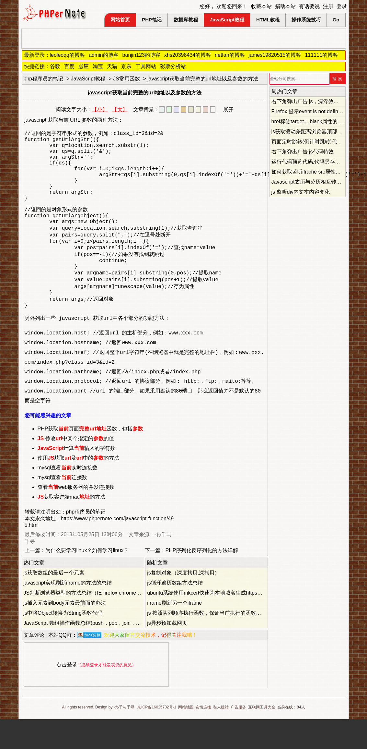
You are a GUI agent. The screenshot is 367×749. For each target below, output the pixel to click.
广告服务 (238, 737)
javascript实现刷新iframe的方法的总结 (68, 612)
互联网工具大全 (261, 737)
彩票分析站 (173, 66)
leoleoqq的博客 (67, 55)
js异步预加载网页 (167, 653)
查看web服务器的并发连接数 (76, 517)
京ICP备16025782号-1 (156, 737)
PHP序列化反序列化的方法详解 (202, 580)
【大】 (120, 109)
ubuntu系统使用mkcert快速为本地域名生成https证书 (207, 622)
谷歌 (55, 66)
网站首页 (120, 19)
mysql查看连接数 (62, 507)
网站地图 (186, 737)
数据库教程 (186, 19)
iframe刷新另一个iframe (174, 632)
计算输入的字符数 (77, 478)
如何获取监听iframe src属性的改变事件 (316, 172)
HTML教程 (268, 19)
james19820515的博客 (275, 55)
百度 (69, 66)
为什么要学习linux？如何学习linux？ (87, 580)
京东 (126, 66)
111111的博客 (321, 55)
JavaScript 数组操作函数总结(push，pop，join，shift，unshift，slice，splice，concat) (123, 653)
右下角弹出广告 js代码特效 (302, 151)
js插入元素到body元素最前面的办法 (65, 632)
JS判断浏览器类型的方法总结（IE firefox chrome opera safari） (97, 622)
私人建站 (221, 737)
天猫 (112, 66)
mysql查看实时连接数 (68, 497)
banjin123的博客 (141, 55)
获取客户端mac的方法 (72, 526)
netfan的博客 (230, 55)
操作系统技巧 (306, 19)
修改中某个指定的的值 (76, 468)
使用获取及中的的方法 (78, 487)
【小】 (100, 109)
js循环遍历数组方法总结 (175, 612)
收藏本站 (261, 6)
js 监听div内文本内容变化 (300, 192)
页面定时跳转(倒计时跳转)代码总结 (312, 141)
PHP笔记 (152, 19)
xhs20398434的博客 (187, 55)
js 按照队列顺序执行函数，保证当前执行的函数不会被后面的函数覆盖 (227, 643)
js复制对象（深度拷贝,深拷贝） (183, 602)
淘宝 (98, 66)
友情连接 (203, 737)
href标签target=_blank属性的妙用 (309, 121)
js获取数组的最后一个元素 (54, 602)
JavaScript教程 (227, 19)
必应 (83, 66)
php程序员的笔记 (43, 78)
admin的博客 (104, 55)
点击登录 (66, 694)
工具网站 (145, 66)
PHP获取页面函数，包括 (90, 458)
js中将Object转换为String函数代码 (63, 643)
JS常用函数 (126, 78)
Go (336, 19)
